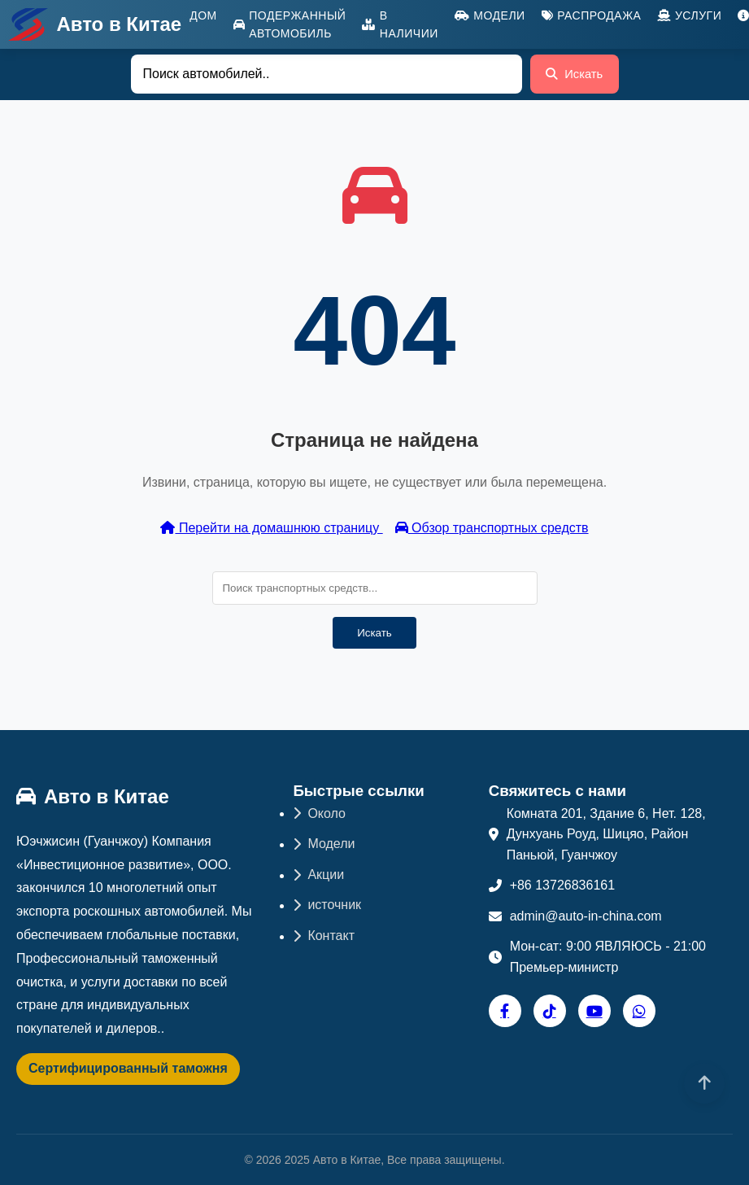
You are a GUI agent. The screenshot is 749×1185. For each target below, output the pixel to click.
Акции (318, 874)
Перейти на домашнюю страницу (271, 528)
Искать (573, 78)
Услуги (689, 15)
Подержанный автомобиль (289, 24)
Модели (490, 15)
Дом (203, 15)
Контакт (324, 935)
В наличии (400, 24)
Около (319, 813)
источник (327, 905)
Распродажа (592, 15)
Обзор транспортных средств (492, 528)
